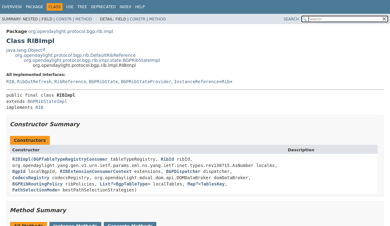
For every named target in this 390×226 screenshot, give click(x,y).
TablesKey (213, 183)
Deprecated (103, 7)
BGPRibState (103, 81)
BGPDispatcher (183, 171)
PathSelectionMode (34, 189)
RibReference (70, 81)
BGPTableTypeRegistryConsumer (70, 159)
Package (34, 7)
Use (70, 7)
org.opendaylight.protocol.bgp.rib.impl (70, 31)
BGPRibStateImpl (47, 101)
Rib (226, 81)
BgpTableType (132, 183)
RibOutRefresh (34, 81)
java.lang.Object (24, 50)
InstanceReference (196, 81)
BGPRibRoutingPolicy (37, 183)
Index (125, 7)
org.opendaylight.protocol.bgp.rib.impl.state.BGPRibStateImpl (92, 60)
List (105, 183)
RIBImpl (21, 159)
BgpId (18, 171)
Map (191, 183)
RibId (167, 159)
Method (83, 19)
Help (140, 7)
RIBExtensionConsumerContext (96, 171)
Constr (64, 19)
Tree (82, 7)
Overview (12, 7)
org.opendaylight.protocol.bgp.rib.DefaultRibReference (75, 55)
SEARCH (291, 19)
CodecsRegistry (30, 177)
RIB (10, 81)
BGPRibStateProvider (146, 81)
